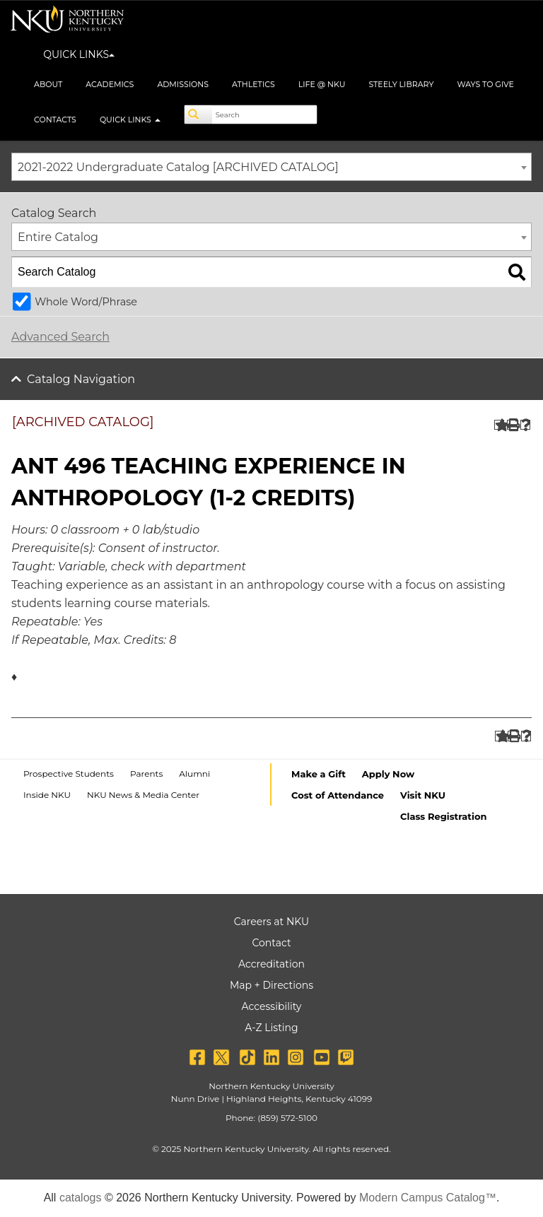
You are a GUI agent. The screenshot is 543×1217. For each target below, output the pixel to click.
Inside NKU (47, 794)
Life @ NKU (322, 84)
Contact (271, 942)
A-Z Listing (271, 1027)
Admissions (183, 84)
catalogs (80, 1198)
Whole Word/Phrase (86, 301)
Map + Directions (271, 985)
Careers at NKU (271, 921)
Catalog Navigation (81, 379)
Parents (146, 773)
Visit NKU (422, 795)
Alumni (194, 773)
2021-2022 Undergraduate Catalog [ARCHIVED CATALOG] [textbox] (178, 167)
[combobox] (271, 167)
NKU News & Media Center (143, 794)
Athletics (253, 84)
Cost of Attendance (337, 795)
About (48, 84)
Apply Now (388, 774)
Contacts (55, 119)
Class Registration (443, 816)
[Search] (199, 114)
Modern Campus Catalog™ (427, 1198)
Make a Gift (318, 774)
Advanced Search (60, 336)
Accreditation (271, 964)
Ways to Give (485, 84)
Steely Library (400, 84)
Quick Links (130, 119)
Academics (110, 84)
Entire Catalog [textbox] (58, 237)
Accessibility (272, 1006)
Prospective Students (68, 773)
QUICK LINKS (79, 54)
